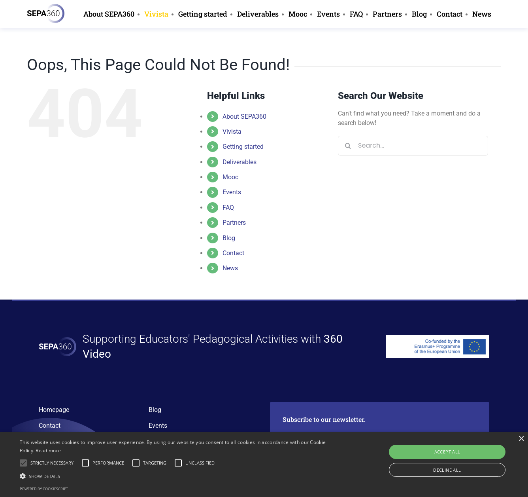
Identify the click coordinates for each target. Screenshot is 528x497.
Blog (229, 238)
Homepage (54, 410)
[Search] (348, 146)
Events (232, 192)
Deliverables (239, 162)
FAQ (228, 207)
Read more (48, 450)
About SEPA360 (244, 116)
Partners (234, 222)
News (230, 268)
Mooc (230, 177)
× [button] (521, 439)
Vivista (232, 131)
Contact (233, 253)
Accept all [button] (447, 452)
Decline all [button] (447, 470)
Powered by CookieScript (44, 488)
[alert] (264, 464)
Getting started (243, 146)
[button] (178, 476)
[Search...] (413, 146)
